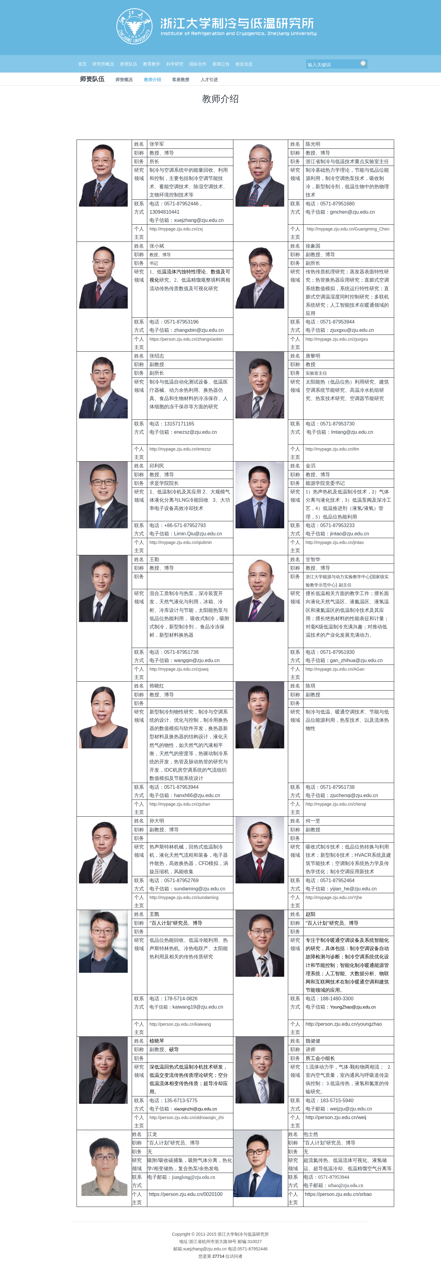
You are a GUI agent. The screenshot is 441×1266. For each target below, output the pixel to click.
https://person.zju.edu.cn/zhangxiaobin (186, 339)
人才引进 (209, 79)
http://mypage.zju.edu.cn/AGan (335, 669)
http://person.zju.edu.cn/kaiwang (180, 1024)
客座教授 (180, 79)
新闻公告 (221, 64)
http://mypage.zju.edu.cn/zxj (176, 229)
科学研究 (174, 64)
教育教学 (151, 64)
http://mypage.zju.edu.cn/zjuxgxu (337, 339)
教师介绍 (152, 79)
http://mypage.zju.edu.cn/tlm (332, 449)
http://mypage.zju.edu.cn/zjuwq (178, 669)
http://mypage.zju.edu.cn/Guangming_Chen (348, 229)
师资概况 (124, 79)
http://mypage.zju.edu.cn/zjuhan (179, 804)
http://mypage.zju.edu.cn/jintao (335, 542)
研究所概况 (103, 64)
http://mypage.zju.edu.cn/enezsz (180, 449)
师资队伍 (128, 64)
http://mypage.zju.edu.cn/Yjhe (334, 897)
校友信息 (244, 64)
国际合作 (197, 64)
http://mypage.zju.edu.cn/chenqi (336, 804)
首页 (82, 64)
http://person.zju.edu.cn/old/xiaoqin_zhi (186, 1117)
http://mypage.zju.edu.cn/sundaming (183, 897)
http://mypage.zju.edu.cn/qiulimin (180, 542)
